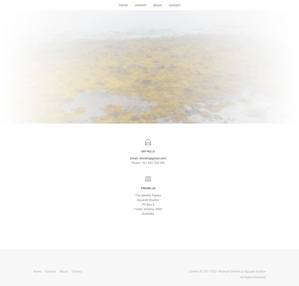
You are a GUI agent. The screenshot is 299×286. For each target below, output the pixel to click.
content (140, 5)
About (64, 271)
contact (174, 5)
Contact (77, 271)
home (123, 5)
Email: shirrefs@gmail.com (148, 158)
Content (50, 271)
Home (37, 271)
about (157, 5)
